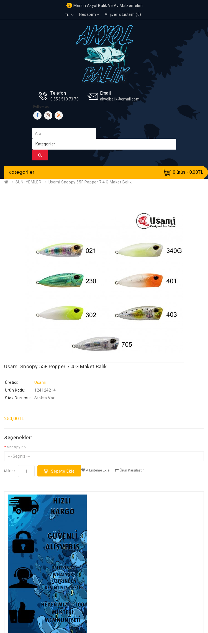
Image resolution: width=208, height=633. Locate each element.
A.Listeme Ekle (95, 470)
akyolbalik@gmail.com (120, 99)
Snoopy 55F (17, 447)
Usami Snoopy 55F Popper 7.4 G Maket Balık (90, 182)
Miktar (9, 471)
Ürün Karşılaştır (129, 470)
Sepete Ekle (63, 471)
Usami (40, 382)
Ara (40, 155)
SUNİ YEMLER (29, 182)
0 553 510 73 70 (64, 99)
